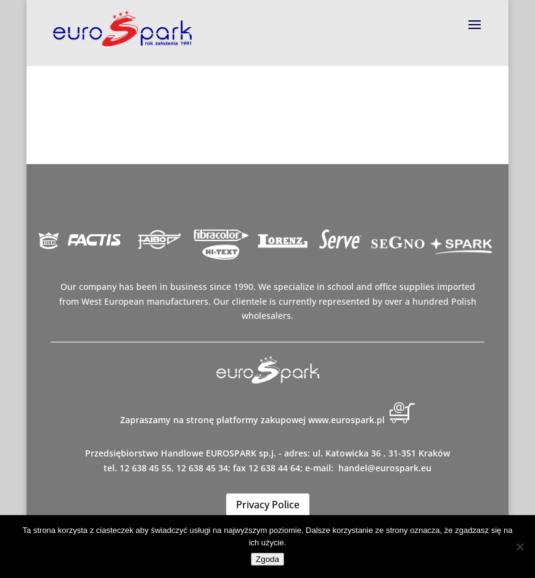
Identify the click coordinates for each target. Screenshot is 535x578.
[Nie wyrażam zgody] (519, 546)
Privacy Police (268, 504)
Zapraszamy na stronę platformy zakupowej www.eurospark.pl (267, 420)
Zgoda (267, 559)
